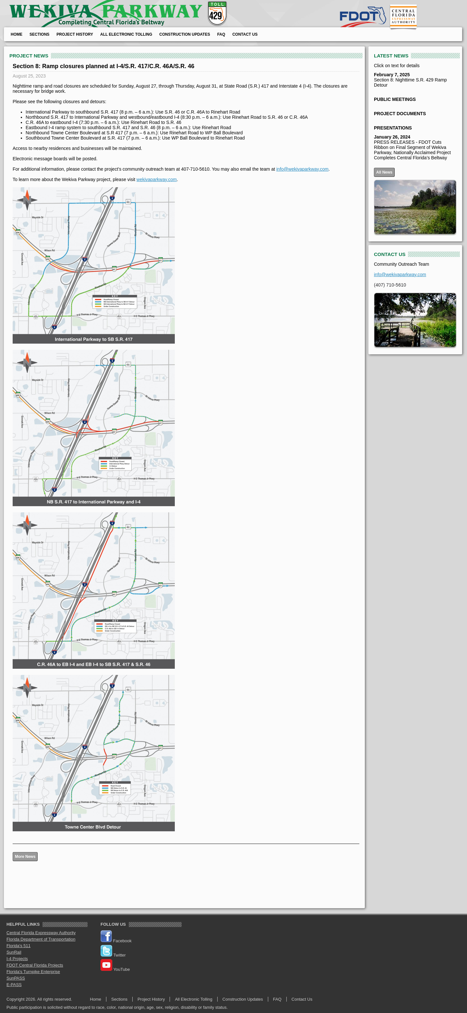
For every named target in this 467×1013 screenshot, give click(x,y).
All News (384, 172)
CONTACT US (389, 254)
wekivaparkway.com (157, 179)
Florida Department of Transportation (40, 939)
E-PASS (14, 984)
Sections (39, 34)
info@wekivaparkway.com (302, 169)
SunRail (13, 952)
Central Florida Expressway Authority (41, 932)
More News (25, 856)
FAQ (221, 34)
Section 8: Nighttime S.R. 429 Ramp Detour (410, 80)
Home (16, 34)
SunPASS (15, 978)
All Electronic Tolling (126, 34)
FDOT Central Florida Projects (34, 965)
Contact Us (244, 34)
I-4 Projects (17, 958)
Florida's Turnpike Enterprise (33, 971)
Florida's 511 (18, 945)
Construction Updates (184, 34)
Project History (74, 34)
